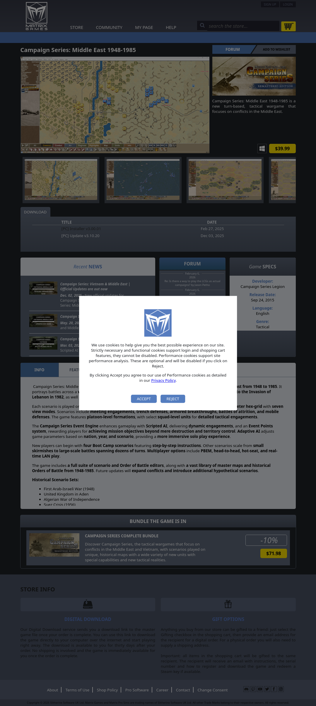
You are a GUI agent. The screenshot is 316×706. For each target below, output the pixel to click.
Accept (144, 398)
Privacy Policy (163, 380)
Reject (172, 398)
